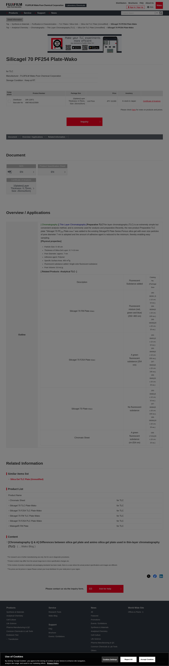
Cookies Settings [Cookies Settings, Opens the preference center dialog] (110, 659)
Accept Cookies (147, 659)
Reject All (128, 659)
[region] (84, 659)
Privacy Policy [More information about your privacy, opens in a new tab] (52, 663)
